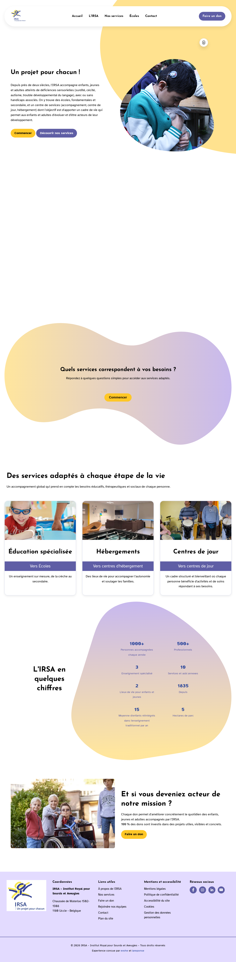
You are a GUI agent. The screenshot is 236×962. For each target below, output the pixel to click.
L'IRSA (93, 16)
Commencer (23, 133)
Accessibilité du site (157, 900)
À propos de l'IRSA (109, 889)
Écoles (134, 16)
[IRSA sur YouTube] (221, 889)
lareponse (138, 950)
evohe (124, 950)
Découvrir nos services (56, 133)
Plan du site (105, 918)
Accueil (77, 16)
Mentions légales (155, 889)
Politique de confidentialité (161, 894)
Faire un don (212, 16)
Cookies (149, 906)
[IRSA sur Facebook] (193, 889)
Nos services (114, 16)
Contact (151, 16)
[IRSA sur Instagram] (202, 889)
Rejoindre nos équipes (112, 906)
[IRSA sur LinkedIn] (211, 889)
